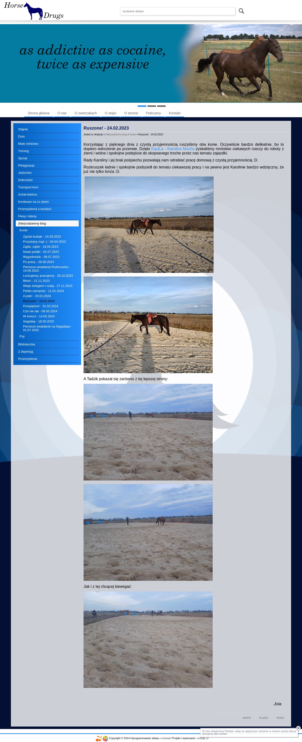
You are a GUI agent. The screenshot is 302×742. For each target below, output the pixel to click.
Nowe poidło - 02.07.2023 (41, 252)
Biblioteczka (26, 344)
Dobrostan (25, 180)
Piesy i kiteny (27, 216)
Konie (23, 230)
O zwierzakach (86, 113)
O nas (62, 113)
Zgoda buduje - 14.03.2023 (42, 236)
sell (165, 738)
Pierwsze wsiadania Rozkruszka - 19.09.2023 (46, 268)
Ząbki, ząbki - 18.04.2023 (40, 246)
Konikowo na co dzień (33, 202)
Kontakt (174, 113)
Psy (22, 336)
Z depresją (25, 351)
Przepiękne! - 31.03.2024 (40, 306)
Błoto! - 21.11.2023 (36, 281)
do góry (263, 717)
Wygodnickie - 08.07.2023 (41, 257)
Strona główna (39, 113)
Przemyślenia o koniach (34, 209)
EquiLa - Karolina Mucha (172, 149)
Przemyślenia (27, 359)
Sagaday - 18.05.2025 (38, 321)
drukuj (280, 717)
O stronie (131, 113)
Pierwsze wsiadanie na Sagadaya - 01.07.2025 (47, 328)
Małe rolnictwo (28, 143)
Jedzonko (25, 173)
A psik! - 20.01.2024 (37, 296)
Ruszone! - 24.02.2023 (39, 301)
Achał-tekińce (27, 194)
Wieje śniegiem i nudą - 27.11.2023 (47, 286)
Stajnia (23, 129)
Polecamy (153, 113)
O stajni (110, 113)
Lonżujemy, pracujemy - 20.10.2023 (48, 275)
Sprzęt (22, 158)
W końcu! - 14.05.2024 (39, 316)
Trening (23, 151)
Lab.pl (202, 738)
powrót (247, 717)
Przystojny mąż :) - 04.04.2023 (44, 241)
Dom (21, 136)
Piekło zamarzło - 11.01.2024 (43, 291)
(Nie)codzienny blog (32, 223)
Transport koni (28, 187)
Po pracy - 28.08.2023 (38, 262)
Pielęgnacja (26, 165)
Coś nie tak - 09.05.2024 (40, 311)
